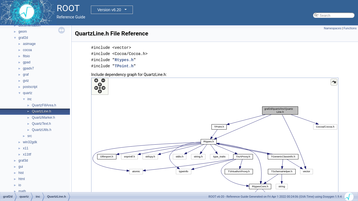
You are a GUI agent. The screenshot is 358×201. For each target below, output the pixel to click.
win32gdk (30, 142)
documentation (29, 25)
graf (26, 74)
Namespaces (332, 28)
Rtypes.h (124, 60)
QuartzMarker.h (43, 117)
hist (21, 173)
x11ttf (27, 154)
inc (29, 99)
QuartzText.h (41, 124)
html (21, 179)
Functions (350, 28)
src (29, 136)
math (22, 191)
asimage (29, 44)
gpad (26, 62)
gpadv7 (28, 68)
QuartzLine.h (41, 111)
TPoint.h (124, 66)
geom (22, 32)
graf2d (23, 38)
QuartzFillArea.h (44, 105)
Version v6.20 (109, 10)
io (19, 185)
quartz (27, 93)
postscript (30, 87)
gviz (26, 81)
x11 (25, 148)
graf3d (23, 160)
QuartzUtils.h (41, 130)
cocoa (27, 50)
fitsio (26, 56)
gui (20, 167)
